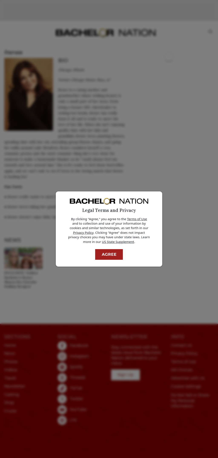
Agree (109, 254)
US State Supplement (118, 242)
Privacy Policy (83, 232)
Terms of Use (137, 219)
